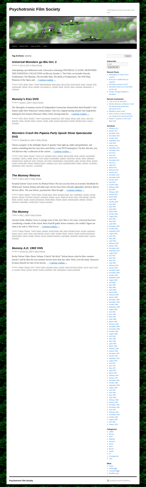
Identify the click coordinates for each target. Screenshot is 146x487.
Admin (111, 432)
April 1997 (112, 371)
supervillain (24, 202)
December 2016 (114, 133)
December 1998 (114, 326)
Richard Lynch (81, 121)
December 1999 (114, 300)
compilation (16, 158)
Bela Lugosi (56, 84)
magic (21, 121)
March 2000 (113, 292)
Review (31, 118)
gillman (24, 87)
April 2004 (112, 209)
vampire (85, 163)
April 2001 (112, 263)
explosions (44, 197)
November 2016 (114, 136)
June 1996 (112, 393)
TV (110, 454)
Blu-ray (111, 434)
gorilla (84, 158)
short (60, 163)
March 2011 (113, 167)
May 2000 (112, 287)
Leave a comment (45, 202)
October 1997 (113, 356)
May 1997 (112, 368)
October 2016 (113, 138)
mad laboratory (58, 161)
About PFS (24, 46)
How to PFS (35, 46)
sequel (64, 200)
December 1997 (114, 353)
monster (55, 87)
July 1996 (112, 390)
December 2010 (114, 175)
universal (79, 87)
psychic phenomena (61, 121)
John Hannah (84, 197)
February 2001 (114, 265)
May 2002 (112, 238)
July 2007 (112, 190)
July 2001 (112, 256)
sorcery (43, 236)
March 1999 (113, 322)
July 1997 (112, 363)
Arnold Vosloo (47, 195)
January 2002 (113, 246)
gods (78, 118)
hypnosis (40, 161)
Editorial (112, 439)
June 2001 (112, 258)
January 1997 (113, 378)
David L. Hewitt (26, 158)
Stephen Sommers (53, 236)
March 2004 (113, 212)
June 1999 (112, 314)
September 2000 (114, 278)
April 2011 (112, 165)
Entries (113, 468)
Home (14, 46)
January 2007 (113, 194)
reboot (25, 236)
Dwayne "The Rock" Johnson (29, 197)
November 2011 (114, 160)
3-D (42, 156)
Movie (25, 84)
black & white (69, 156)
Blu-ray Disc (65, 84)
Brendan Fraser (63, 195)
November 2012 (114, 150)
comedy (82, 156)
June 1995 (112, 410)
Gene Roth (71, 158)
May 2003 (112, 221)
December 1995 (114, 405)
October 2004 (113, 202)
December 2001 (114, 248)
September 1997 (114, 358)
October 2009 (113, 185)
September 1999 (114, 307)
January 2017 (113, 131)
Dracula (89, 84)
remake (31, 236)
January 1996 (113, 402)
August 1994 (113, 419)
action (39, 195)
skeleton (82, 200)
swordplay (73, 236)
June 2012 (112, 155)
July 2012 (112, 153)
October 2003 (113, 214)
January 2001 (113, 268)
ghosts (73, 118)
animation (48, 156)
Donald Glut (55, 118)
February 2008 (114, 187)
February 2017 (114, 128)
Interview (112, 441)
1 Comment (38, 166)
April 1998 (112, 344)
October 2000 (113, 275)
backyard (49, 267)
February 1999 (114, 324)
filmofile (112, 111)
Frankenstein (16, 87)
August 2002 (113, 234)
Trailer (111, 451)
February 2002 (114, 243)
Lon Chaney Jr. (45, 87)
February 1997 (114, 375)
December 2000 (114, 270)
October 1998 (113, 331)
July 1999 (112, 312)
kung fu (47, 234)
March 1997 (113, 373)
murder (45, 121)
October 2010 (113, 180)
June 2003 (112, 219)
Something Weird (69, 163)
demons (15, 197)
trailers (78, 163)
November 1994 (114, 415)
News (31, 84)
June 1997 (112, 366)
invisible (36, 87)
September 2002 (114, 231)
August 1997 (113, 361)
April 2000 (112, 290)
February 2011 (114, 170)
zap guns (29, 166)
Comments (114, 471)
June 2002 (112, 236)
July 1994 (112, 422)
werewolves (87, 87)
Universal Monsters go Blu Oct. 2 (34, 61)
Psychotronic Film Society (34, 9)
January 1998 (113, 351)
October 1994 (113, 417)
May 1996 (112, 395)
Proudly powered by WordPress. (120, 481)
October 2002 (113, 229)
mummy (67, 87)
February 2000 (114, 295)
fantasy (67, 118)
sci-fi (56, 163)
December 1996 (114, 380)
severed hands (73, 200)
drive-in (35, 158)
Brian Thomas (37, 65)
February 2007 (114, 192)
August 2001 (113, 253)
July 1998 (112, 336)
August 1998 (113, 334)
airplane (45, 231)
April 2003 (112, 224)
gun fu (57, 197)
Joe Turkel (48, 161)
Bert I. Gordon (58, 156)
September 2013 (114, 148)
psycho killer (22, 163)
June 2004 (112, 204)
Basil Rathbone (45, 84)
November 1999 (114, 302)
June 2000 (112, 285)
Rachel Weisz (50, 200)
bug (71, 195)
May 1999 (112, 317)
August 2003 (113, 216)
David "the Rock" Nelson (74, 267)
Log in (111, 466)
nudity (51, 121)
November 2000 (114, 273)
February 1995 (114, 412)
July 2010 (112, 182)
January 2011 (113, 172)
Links (45, 46)
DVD (21, 84)
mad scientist (69, 161)
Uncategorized (114, 456)
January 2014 (113, 145)
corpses (92, 195)
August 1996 (113, 388)
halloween (90, 158)
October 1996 (113, 383)
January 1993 (113, 424)
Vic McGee (93, 163)
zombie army (33, 202)
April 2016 (112, 143)
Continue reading (47, 80)
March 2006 (113, 197)
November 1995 (114, 407)
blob (61, 231)
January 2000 (113, 297)
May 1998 (112, 341)
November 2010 (114, 177)
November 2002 (114, 226)
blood (76, 156)
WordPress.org (114, 473)
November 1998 (114, 329)
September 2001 (114, 251)
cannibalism (78, 195)
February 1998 (114, 348)
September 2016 (114, 141)
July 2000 (112, 282)
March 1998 (113, 346)
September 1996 (114, 385)
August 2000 (113, 280)
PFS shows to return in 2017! (118, 84)
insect (76, 197)
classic (83, 84)
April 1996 (112, 397)
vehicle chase (83, 236)
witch (23, 166)
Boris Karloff (75, 84)
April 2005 (112, 199)
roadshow (49, 163)
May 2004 (112, 207)
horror (30, 87)
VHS (27, 248)
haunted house (17, 161)
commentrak (45, 118)
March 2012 (113, 158)
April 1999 (112, 319)
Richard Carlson (39, 163)
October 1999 (113, 304)
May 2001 (112, 260)
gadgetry (63, 158)
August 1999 (113, 309)
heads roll (27, 161)
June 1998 (112, 339)
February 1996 (114, 400)
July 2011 (112, 163)
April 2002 (112, 241)
